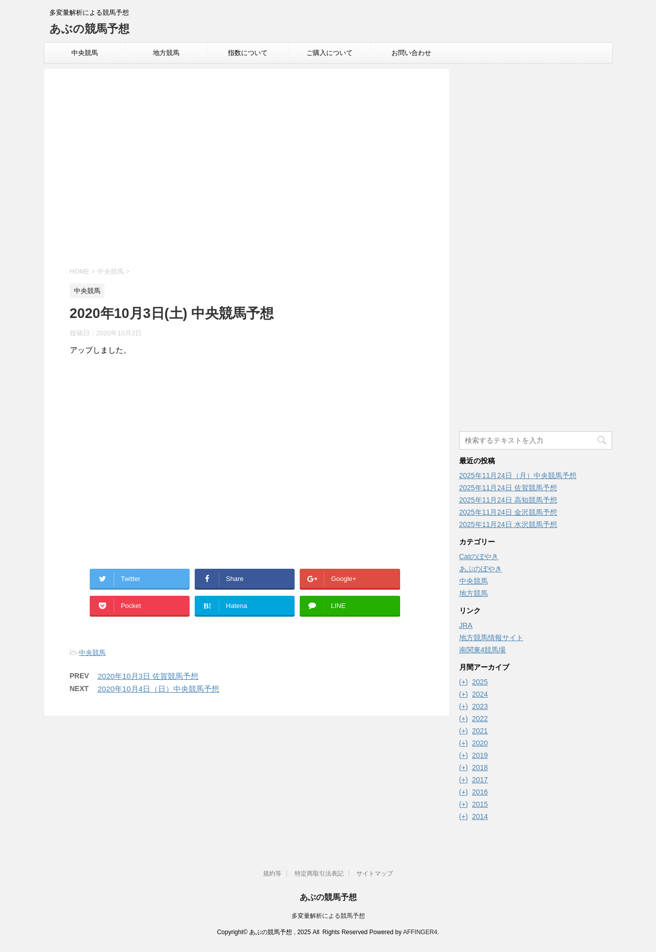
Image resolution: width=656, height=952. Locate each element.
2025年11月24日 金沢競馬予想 (508, 512)
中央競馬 (84, 53)
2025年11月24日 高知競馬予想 (508, 500)
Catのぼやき (479, 556)
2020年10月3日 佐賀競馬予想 (148, 676)
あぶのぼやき (480, 569)
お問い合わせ (411, 53)
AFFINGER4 (420, 932)
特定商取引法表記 (319, 873)
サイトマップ (374, 873)
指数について (248, 53)
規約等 (272, 873)
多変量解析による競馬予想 (328, 915)
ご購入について (329, 53)
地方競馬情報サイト (491, 637)
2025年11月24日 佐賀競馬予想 (508, 488)
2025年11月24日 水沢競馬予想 (508, 524)
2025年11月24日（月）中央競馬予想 (517, 475)
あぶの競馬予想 (89, 28)
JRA (466, 625)
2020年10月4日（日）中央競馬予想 (158, 688)
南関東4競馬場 (482, 650)
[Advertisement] (247, 169)
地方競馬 (166, 53)
